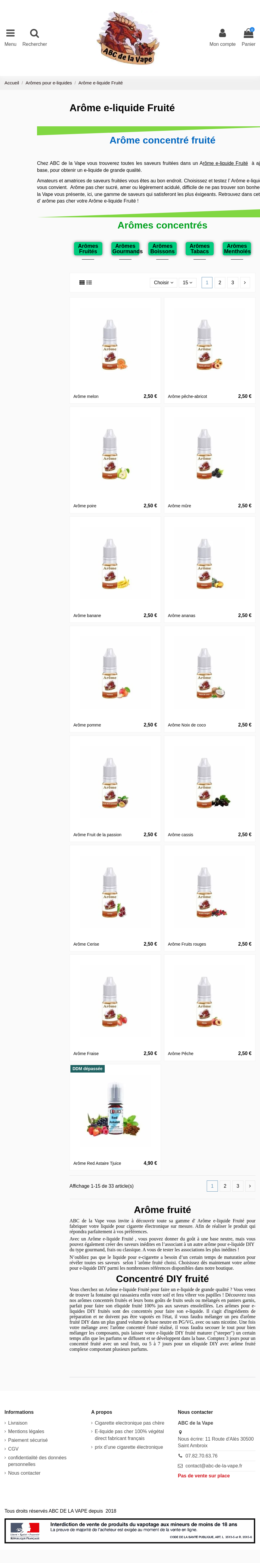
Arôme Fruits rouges (187, 944)
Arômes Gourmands (128, 248)
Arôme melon (85, 396)
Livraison (17, 1423)
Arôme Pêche (180, 1053)
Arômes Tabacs (200, 248)
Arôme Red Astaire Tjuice (97, 1163)
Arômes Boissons (162, 248)
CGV (13, 1448)
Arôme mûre (179, 505)
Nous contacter (24, 1473)
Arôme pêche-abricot (187, 396)
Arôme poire (84, 505)
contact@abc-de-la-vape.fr (213, 1466)
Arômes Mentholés (237, 248)
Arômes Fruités (88, 248)
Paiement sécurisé (28, 1440)
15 (187, 282)
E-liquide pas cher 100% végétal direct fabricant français (129, 1435)
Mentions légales (26, 1431)
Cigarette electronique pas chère (129, 1423)
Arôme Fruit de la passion (97, 834)
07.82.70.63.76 (201, 1455)
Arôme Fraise (86, 1053)
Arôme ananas (181, 615)
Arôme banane (87, 615)
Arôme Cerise (86, 944)
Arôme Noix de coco (187, 725)
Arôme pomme (87, 725)
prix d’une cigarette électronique (129, 1447)
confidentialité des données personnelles (37, 1461)
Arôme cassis (180, 834)
